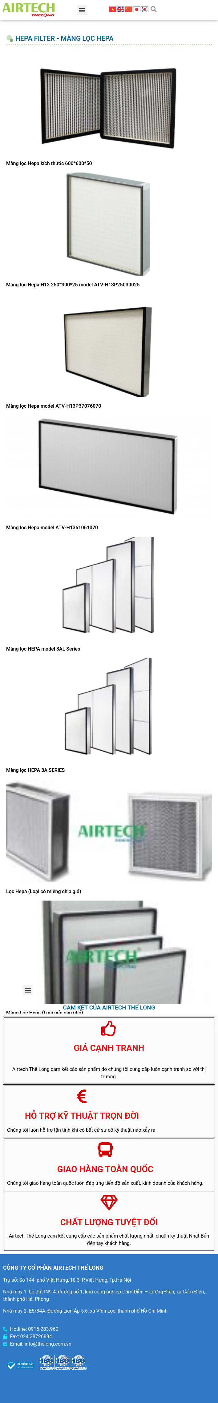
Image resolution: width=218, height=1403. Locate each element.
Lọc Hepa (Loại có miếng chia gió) (43, 891)
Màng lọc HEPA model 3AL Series (43, 649)
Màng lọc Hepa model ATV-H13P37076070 (53, 406)
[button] (82, 10)
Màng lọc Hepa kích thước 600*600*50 (49, 163)
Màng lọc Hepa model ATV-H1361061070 (52, 528)
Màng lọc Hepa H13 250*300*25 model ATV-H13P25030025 (73, 285)
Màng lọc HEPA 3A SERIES (35, 770)
